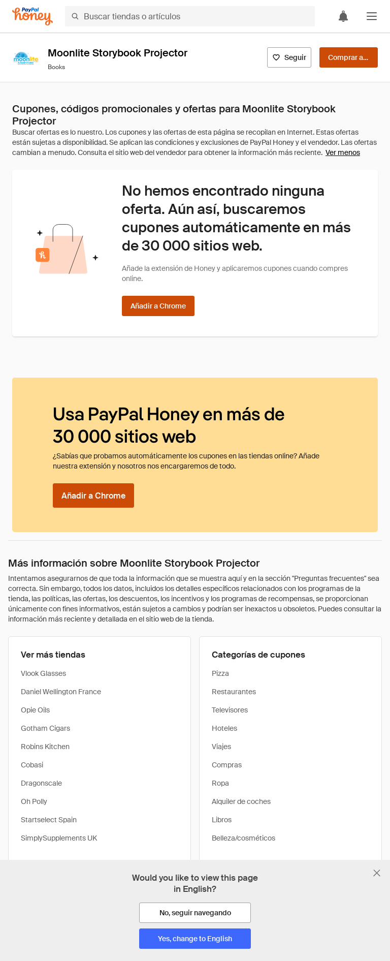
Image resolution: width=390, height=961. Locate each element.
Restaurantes (234, 691)
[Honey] (32, 16)
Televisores (230, 710)
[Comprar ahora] (348, 57)
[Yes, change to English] (195, 938)
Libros (222, 819)
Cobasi (32, 764)
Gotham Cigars (45, 728)
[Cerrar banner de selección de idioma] (377, 873)
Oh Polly (34, 801)
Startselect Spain (49, 819)
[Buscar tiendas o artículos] (190, 16)
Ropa (220, 783)
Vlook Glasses (43, 673)
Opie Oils (35, 710)
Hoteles (224, 728)
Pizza (220, 673)
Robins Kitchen (45, 746)
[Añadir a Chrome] (158, 306)
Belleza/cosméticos (243, 838)
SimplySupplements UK (59, 838)
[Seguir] (289, 57)
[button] (372, 16)
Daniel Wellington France (61, 691)
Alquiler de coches (241, 801)
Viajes (221, 746)
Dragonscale (41, 783)
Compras (227, 764)
